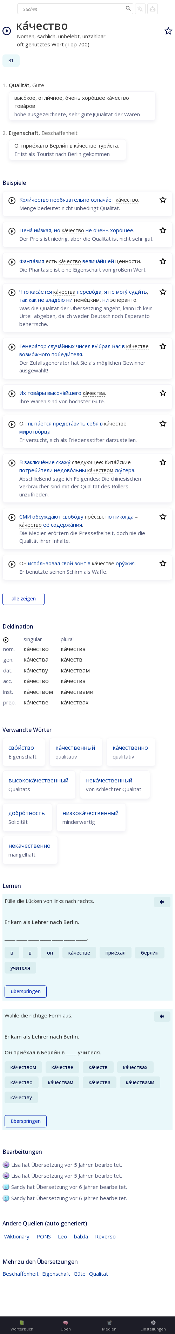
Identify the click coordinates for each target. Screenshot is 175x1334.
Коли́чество (34, 199)
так (23, 299)
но (57, 230)
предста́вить (69, 423)
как (32, 299)
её (46, 524)
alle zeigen (24, 599)
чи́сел (83, 346)
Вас (116, 346)
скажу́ (63, 462)
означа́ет (102, 199)
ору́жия (125, 563)
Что (24, 291)
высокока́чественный (38, 780)
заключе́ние (39, 462)
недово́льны (70, 470)
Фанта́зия (31, 261)
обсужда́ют (46, 516)
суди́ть (138, 291)
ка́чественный (75, 747)
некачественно (29, 846)
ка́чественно (130, 747)
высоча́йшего (64, 392)
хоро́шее (121, 230)
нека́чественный (109, 780)
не (89, 230)
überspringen (26, 991)
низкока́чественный (90, 813)
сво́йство (21, 747)
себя (93, 423)
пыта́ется (40, 423)
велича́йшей (98, 261)
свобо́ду (72, 516)
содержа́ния (66, 524)
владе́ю (55, 299)
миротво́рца (35, 431)
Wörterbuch (22, 1326)
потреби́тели (36, 470)
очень (101, 230)
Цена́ (26, 230)
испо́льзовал (44, 563)
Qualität (98, 1273)
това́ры (36, 392)
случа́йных (61, 346)
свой (67, 563)
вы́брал (101, 346)
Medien (109, 1326)
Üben (66, 1326)
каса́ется (41, 291)
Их (22, 392)
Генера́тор (33, 346)
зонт (80, 563)
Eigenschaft (56, 1273)
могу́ (122, 291)
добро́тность (26, 813)
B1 (11, 61)
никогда (123, 516)
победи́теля (67, 354)
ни (69, 299)
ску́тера (124, 470)
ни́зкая (42, 230)
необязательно (69, 199)
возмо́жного (34, 354)
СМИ (25, 516)
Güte (80, 1273)
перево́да (89, 291)
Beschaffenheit (20, 1273)
